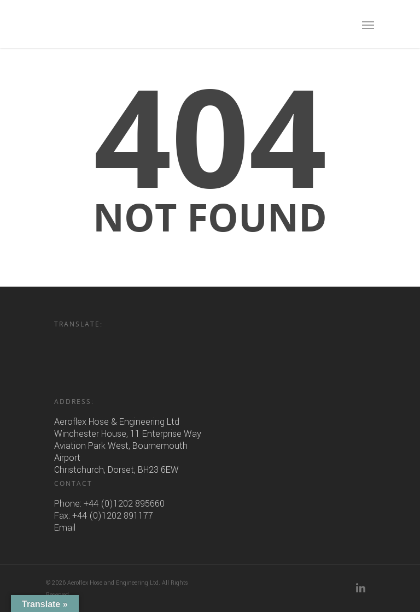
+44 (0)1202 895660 (124, 503)
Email (64, 527)
